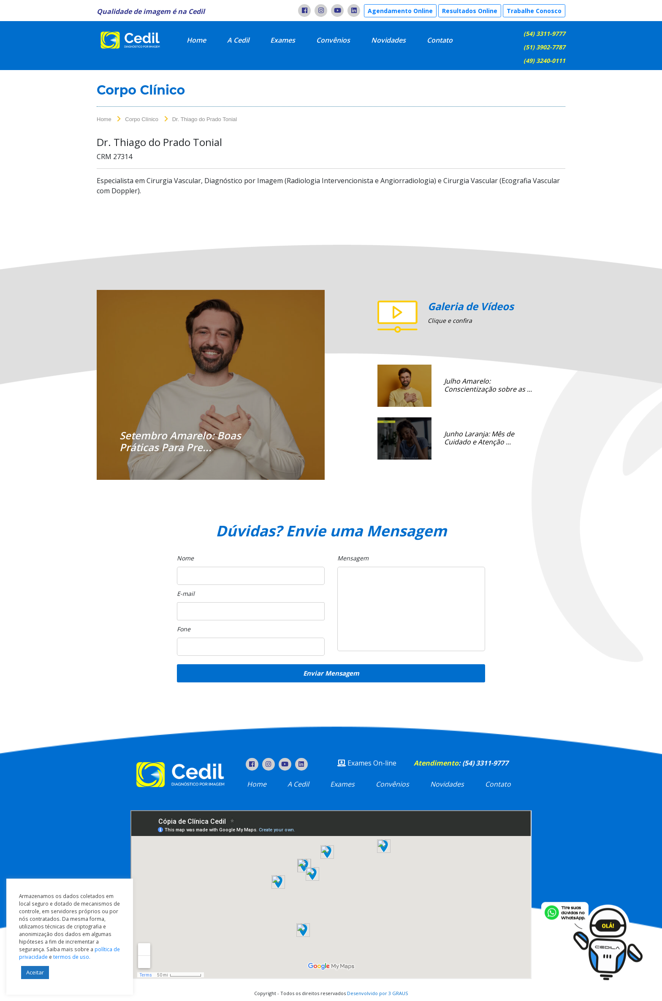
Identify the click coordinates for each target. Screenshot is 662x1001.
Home (196, 40)
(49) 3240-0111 (544, 61)
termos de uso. (71, 956)
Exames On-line (366, 763)
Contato (440, 40)
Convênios (333, 40)
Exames (282, 40)
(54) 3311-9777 (544, 34)
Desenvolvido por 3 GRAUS (377, 993)
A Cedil (238, 40)
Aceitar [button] (35, 972)
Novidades (388, 40)
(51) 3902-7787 (544, 47)
